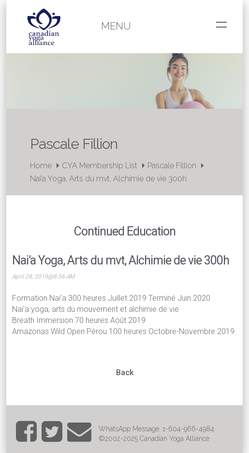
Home (41, 165)
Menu (116, 26)
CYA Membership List (99, 165)
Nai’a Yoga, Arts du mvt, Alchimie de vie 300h (108, 178)
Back (124, 372)
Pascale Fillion (171, 165)
